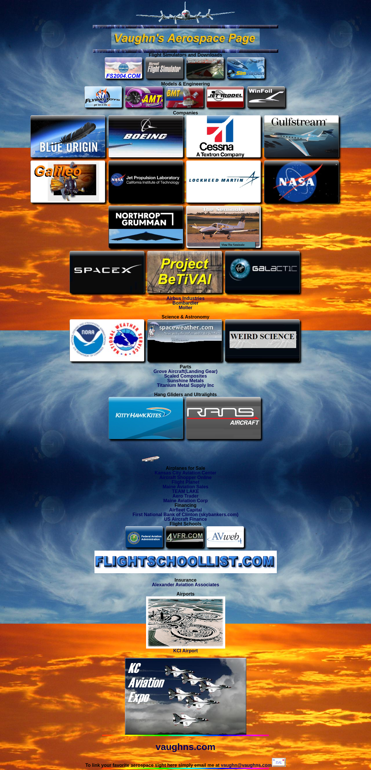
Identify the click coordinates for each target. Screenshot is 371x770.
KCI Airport (185, 649)
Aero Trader (185, 496)
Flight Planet (185, 482)
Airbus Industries (185, 298)
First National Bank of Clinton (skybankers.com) (185, 514)
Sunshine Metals (185, 380)
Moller (185, 307)
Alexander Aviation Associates (185, 584)
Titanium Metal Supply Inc (185, 385)
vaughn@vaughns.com (253, 765)
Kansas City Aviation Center (185, 472)
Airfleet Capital (185, 509)
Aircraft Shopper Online (185, 477)
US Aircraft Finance (185, 519)
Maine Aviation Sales (185, 486)
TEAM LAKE (185, 491)
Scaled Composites (185, 376)
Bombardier (185, 303)
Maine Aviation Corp (185, 500)
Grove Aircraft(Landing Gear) (186, 371)
